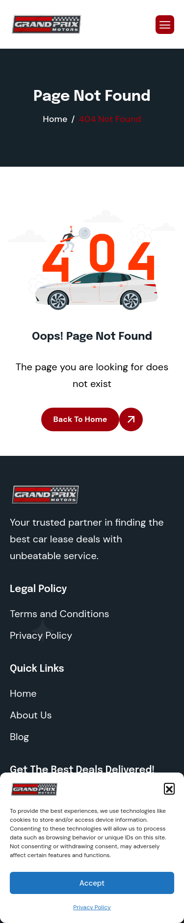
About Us (31, 715)
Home (23, 693)
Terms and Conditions (59, 613)
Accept (92, 883)
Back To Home (80, 419)
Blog (19, 736)
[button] (169, 788)
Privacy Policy (91, 907)
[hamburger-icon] (165, 24)
